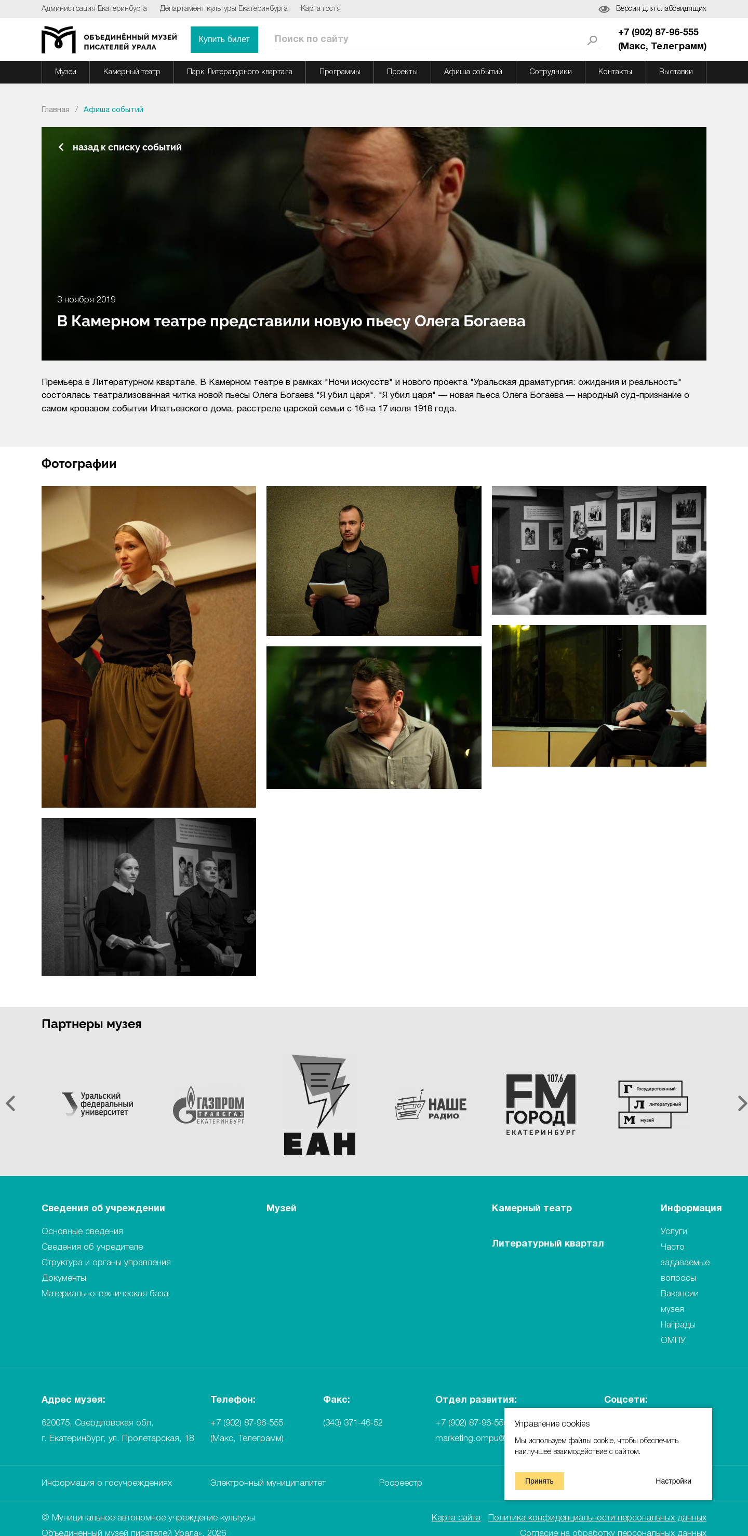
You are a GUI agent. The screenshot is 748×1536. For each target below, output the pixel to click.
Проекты (402, 72)
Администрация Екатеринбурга (94, 9)
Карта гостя (321, 9)
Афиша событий (473, 72)
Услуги (674, 1232)
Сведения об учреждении (103, 1209)
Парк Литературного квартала (239, 72)
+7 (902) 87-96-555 (471, 1423)
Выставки (676, 72)
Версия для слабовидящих (661, 9)
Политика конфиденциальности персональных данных (597, 1518)
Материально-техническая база (105, 1294)
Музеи (65, 72)
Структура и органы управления (106, 1263)
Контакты (615, 72)
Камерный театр (132, 72)
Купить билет (224, 39)
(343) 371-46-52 (353, 1423)
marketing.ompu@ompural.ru (491, 1439)
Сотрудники (550, 72)
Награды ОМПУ (678, 1333)
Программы (339, 72)
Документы (64, 1278)
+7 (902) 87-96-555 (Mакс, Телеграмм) (662, 40)
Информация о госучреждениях (107, 1483)
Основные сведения (82, 1232)
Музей (281, 1209)
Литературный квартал (548, 1244)
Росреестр (400, 1483)
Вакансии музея (680, 1301)
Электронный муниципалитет (268, 1483)
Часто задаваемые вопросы (685, 1262)
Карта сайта (456, 1518)
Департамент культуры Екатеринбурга (224, 9)
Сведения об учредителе (92, 1247)
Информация (691, 1209)
